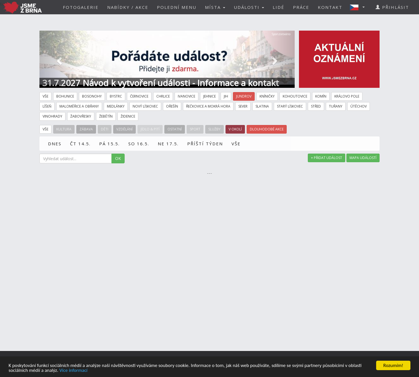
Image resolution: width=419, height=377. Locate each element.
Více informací (73, 371)
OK (118, 158)
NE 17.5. (168, 143)
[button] (359, 7)
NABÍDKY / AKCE (127, 7)
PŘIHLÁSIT (392, 7)
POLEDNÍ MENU (176, 7)
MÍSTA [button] (215, 7)
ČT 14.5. (80, 143)
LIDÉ (278, 7)
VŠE (236, 143)
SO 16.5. (138, 143)
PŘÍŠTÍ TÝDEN (205, 143)
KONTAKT (330, 7)
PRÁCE (301, 7)
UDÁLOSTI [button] (249, 7)
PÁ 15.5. (109, 143)
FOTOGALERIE (81, 7)
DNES (54, 143)
